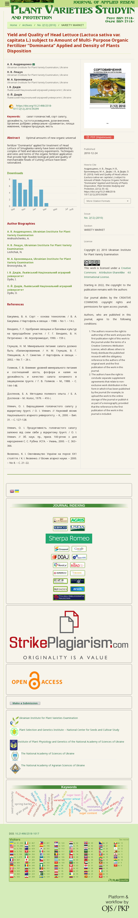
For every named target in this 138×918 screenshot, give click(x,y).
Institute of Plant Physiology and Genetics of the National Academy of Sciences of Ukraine (71, 741)
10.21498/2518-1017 (27, 833)
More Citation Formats (98, 201)
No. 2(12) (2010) (46, 25)
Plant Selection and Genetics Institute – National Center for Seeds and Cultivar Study (69, 729)
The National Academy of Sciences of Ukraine (47, 753)
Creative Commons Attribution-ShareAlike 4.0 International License (107, 272)
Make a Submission (25, 703)
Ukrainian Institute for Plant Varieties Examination (48, 718)
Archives (27, 25)
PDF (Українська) (100, 137)
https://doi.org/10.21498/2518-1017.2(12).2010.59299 (32, 107)
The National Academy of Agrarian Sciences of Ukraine (53, 765)
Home (13, 25)
